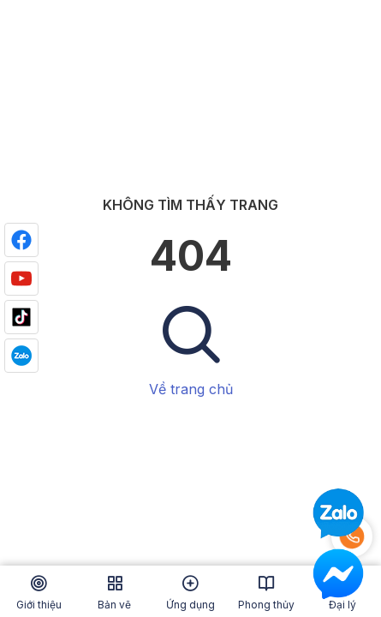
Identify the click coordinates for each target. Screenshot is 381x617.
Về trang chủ (191, 389)
